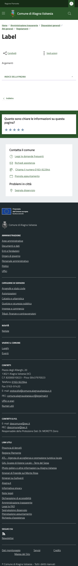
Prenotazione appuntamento (17, 514)
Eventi (5, 353)
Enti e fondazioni (10, 251)
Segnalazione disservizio (14, 510)
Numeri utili (8, 406)
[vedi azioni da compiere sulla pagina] (49, 53)
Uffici (4, 271)
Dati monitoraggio (11, 550)
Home (4, 25)
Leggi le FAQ (8, 506)
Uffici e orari (8, 401)
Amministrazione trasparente (24, 25)
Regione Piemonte (12, 3)
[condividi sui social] (9, 53)
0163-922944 (19, 382)
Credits (57, 550)
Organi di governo (11, 256)
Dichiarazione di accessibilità (16, 498)
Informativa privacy (12, 488)
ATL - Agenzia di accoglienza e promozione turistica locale (32, 458)
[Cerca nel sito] (68, 13)
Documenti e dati (11, 246)
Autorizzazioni (9, 293)
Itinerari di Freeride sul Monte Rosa (20, 473)
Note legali (7, 493)
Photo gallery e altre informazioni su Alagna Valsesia (29, 468)
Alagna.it (6, 483)
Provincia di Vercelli (12, 448)
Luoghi (5, 348)
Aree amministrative (12, 241)
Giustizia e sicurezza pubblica (17, 303)
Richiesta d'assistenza (13, 518)
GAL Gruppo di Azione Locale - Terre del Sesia (25, 463)
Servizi (37, 550)
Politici (5, 266)
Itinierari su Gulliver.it (13, 478)
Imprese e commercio (13, 308)
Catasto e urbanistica (13, 298)
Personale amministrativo (15, 261)
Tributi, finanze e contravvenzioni (19, 313)
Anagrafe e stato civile (13, 288)
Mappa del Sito (22, 554)
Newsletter (8, 538)
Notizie (5, 331)
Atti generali (7, 28)
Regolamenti (22, 28)
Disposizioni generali (50, 25)
